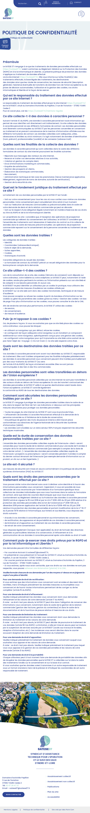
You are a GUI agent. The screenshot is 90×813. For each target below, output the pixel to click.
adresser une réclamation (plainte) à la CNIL (45, 568)
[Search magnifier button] (40, 4)
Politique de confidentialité (34, 810)
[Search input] (27, 3)
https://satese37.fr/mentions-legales (45, 111)
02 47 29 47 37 (12, 785)
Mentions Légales (11, 810)
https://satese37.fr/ (12, 69)
